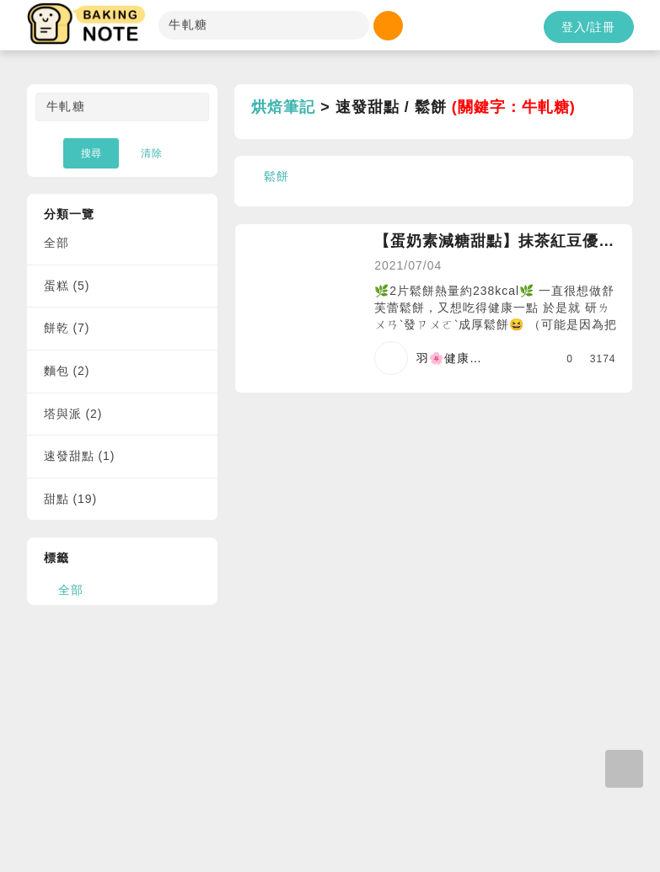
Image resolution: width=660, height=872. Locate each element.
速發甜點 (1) (79, 456)
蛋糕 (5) (67, 285)
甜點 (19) (71, 499)
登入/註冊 (588, 27)
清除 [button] (152, 153)
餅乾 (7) (67, 327)
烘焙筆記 (283, 107)
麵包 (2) (67, 370)
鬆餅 (276, 176)
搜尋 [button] (91, 153)
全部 (56, 242)
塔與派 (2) (73, 413)
